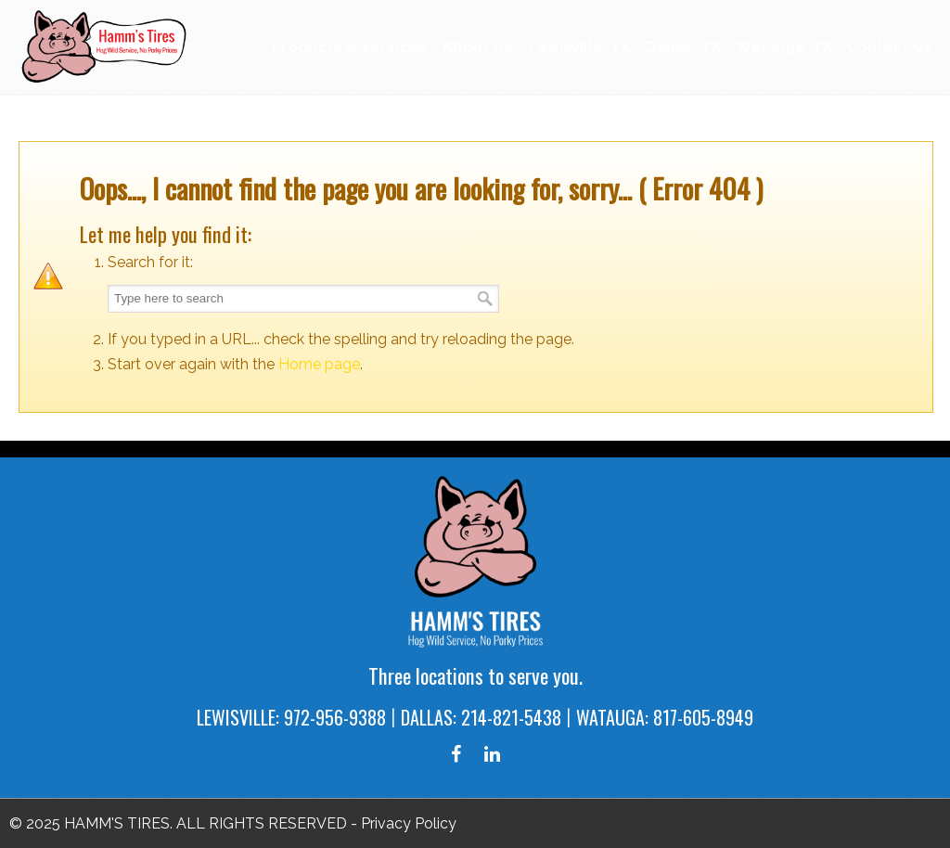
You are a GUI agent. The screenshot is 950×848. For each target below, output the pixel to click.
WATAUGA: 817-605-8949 (664, 717)
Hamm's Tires (107, 45)
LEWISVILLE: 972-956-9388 (291, 717)
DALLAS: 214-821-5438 (481, 717)
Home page (319, 364)
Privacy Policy (408, 823)
